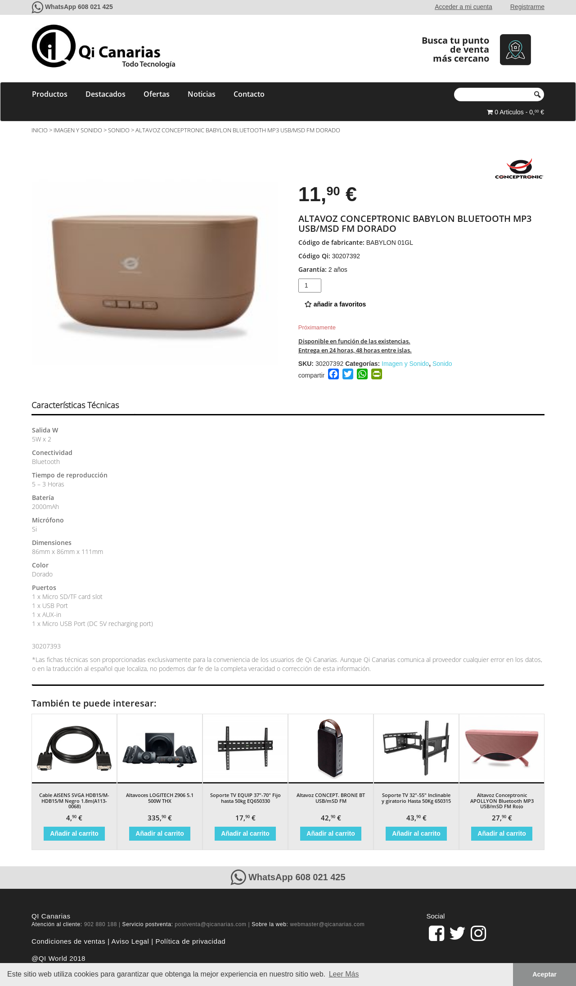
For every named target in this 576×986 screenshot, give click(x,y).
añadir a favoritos (335, 304)
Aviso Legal (130, 941)
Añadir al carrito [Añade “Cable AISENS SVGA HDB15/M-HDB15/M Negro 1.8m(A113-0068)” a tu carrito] (74, 833)
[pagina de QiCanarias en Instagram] (478, 933)
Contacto (249, 94)
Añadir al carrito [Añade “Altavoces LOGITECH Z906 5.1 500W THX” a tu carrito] (159, 833)
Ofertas (157, 94)
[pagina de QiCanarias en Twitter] (457, 933)
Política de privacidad (191, 941)
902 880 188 (100, 924)
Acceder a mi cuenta (463, 6)
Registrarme (527, 6)
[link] (436, 933)
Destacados (106, 94)
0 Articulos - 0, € (515, 112)
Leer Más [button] (344, 974)
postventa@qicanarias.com (210, 924)
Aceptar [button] (544, 974)
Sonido (119, 130)
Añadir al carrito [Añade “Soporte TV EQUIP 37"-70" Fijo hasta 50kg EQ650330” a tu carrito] (245, 833)
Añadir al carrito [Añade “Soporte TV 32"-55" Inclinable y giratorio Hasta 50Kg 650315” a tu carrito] (416, 833)
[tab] (83, 405)
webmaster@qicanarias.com (327, 924)
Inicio (40, 130)
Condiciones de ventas (68, 941)
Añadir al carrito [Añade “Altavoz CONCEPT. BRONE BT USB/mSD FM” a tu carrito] (330, 833)
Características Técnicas (75, 405)
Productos (50, 94)
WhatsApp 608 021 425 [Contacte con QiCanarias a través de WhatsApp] (79, 6)
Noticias (202, 94)
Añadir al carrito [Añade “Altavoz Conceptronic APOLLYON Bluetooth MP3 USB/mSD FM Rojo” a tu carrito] (501, 833)
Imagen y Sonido (78, 130)
